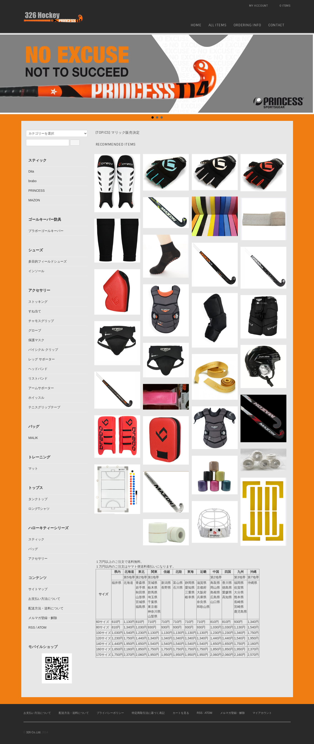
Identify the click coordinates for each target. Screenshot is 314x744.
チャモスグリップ (41, 321)
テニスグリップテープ (44, 407)
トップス (35, 488)
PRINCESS (36, 190)
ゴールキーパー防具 (44, 219)
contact (276, 25)
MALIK (33, 438)
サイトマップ (37, 589)
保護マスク (36, 340)
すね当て (34, 311)
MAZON (34, 200)
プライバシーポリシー (110, 713)
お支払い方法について (44, 599)
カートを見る (181, 713)
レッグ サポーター (41, 359)
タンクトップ (37, 499)
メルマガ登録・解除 (42, 618)
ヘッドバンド (37, 369)
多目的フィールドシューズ (47, 261)
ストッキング (37, 301)
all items (217, 25)
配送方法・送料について (45, 608)
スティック (37, 160)
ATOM (41, 627)
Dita (31, 171)
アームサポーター (41, 388)
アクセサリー (39, 290)
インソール (36, 271)
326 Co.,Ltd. (33, 732)
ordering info (247, 25)
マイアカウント (262, 713)
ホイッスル (36, 397)
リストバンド (37, 378)
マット (33, 468)
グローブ (34, 330)
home (196, 25)
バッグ (33, 426)
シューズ (35, 250)
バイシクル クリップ (43, 349)
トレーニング (39, 457)
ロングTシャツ (39, 508)
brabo (32, 181)
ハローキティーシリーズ (48, 528)
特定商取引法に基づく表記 (148, 713)
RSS (31, 627)
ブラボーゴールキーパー (45, 231)
